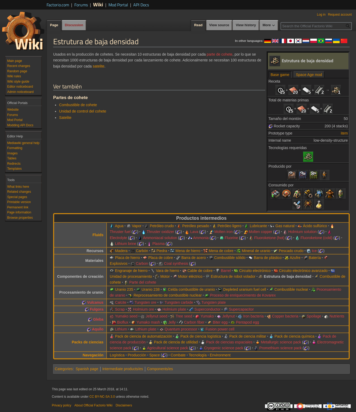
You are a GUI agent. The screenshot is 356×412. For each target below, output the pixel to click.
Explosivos (118, 263)
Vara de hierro (167, 270)
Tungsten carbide (179, 302)
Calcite (120, 302)
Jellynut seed (156, 316)
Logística (117, 355)
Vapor (136, 226)
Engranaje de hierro (131, 270)
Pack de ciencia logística (200, 336)
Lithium (121, 329)
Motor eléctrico (190, 276)
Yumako (207, 316)
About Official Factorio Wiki (93, 405)
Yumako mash (148, 322)
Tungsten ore (145, 302)
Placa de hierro (127, 258)
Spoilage (314, 316)
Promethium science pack (280, 348)
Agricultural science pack (167, 348)
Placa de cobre (160, 258)
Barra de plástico (268, 258)
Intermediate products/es (122, 369)
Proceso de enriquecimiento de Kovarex (243, 295)
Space (154, 355)
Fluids (98, 235)
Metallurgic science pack (281, 342)
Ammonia (201, 238)
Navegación (93, 355)
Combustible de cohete (78, 105)
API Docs (141, 5)
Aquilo (98, 329)
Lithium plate (145, 329)
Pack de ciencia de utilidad (176, 342)
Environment (220, 355)
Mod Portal (118, 5)
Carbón (142, 251)
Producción (137, 355)
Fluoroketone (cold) (316, 238)
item (344, 133)
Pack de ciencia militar (247, 336)
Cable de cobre (200, 270)
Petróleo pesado (195, 226)
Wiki (98, 4)
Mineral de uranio (256, 251)
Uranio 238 (151, 289)
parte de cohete (219, 54)
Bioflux (122, 322)
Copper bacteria (285, 316)
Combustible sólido (229, 258)
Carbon (142, 263)
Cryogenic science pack (223, 348)
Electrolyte (118, 238)
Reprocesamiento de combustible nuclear (168, 295)
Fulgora (96, 309)
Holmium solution (302, 232)
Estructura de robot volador (233, 276)
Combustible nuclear (291, 289)
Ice (314, 251)
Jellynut (228, 316)
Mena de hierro (187, 251)
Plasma (158, 243)
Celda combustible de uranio (191, 289)
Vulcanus (95, 302)
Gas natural (284, 226)
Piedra (161, 251)
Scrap (120, 309)
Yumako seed (126, 316)
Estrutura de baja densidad (287, 276)
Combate (178, 355)
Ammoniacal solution (160, 238)
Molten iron (223, 232)
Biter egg (220, 322)
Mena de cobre (221, 251)
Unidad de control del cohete (82, 111)
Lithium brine (125, 243)
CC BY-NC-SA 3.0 (102, 396)
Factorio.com (58, 5)
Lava (194, 232)
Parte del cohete (142, 282)
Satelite (65, 117)
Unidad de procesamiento (131, 276)
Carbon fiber (194, 322)
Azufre (295, 258)
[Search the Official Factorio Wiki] (316, 26)
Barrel (226, 270)
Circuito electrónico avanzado (303, 270)
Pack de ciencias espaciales (229, 342)
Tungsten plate (213, 302)
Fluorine (231, 238)
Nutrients (337, 316)
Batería (315, 258)
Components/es (160, 369)
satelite (98, 66)
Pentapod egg (247, 322)
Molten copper (260, 232)
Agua (119, 226)
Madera (121, 251)
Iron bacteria (253, 316)
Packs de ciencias (87, 342)
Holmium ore (143, 309)
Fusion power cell (220, 329)
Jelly (172, 322)
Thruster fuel (120, 232)
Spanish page (87, 369)
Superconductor (207, 309)
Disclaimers (124, 405)
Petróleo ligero (229, 226)
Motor (165, 276)
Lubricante (258, 226)
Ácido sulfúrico (315, 226)
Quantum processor (181, 329)
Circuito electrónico (255, 270)
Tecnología (198, 355)
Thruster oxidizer (160, 232)
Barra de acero (193, 258)
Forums (81, 5)
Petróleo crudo (162, 226)
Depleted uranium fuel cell (244, 289)
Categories (64, 369)
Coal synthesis (176, 263)
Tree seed (184, 316)
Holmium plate (174, 309)
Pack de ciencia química (294, 336)
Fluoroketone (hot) (269, 238)
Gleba (98, 319)
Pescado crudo (291, 251)
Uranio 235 (124, 289)
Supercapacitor (241, 309)
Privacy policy (61, 405)
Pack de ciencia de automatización (143, 336)
